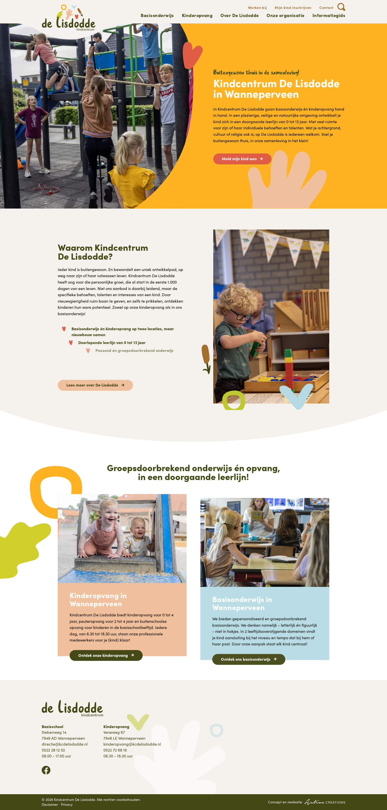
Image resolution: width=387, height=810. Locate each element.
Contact (326, 7)
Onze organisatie (285, 15)
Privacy (67, 804)
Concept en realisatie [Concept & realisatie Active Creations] (306, 802)
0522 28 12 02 (53, 749)
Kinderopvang (197, 15)
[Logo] (69, 17)
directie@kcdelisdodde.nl (65, 744)
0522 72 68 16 (115, 749)
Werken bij (257, 7)
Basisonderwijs (157, 15)
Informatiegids (328, 15)
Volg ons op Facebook (46, 770)
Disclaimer (50, 804)
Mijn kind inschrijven (293, 7)
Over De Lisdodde (239, 15)
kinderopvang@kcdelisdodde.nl (132, 744)
